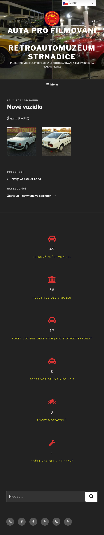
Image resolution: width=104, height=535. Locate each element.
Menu (52, 84)
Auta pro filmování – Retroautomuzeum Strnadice (52, 43)
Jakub (33, 100)
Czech (70, 3)
